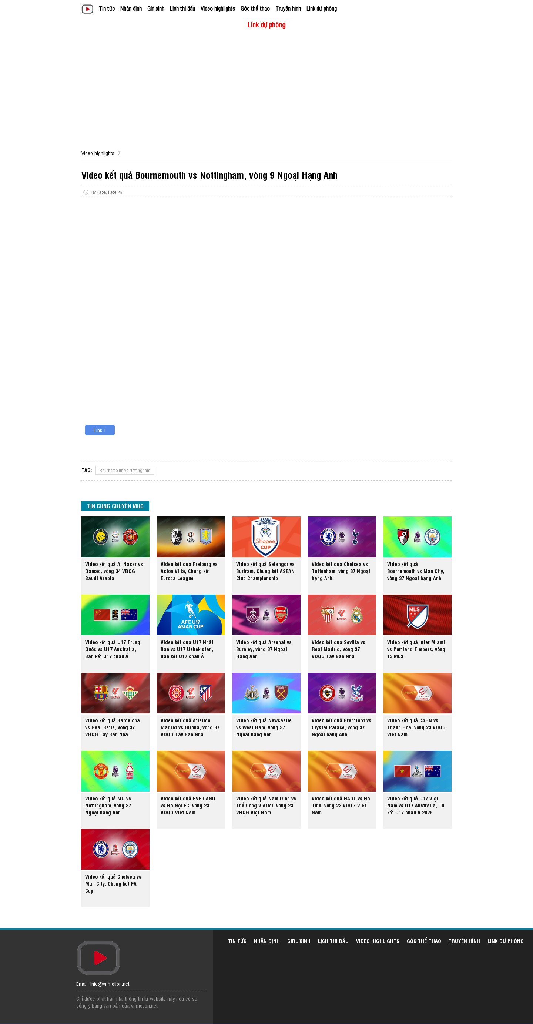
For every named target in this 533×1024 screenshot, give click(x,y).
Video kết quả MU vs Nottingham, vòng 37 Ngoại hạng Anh (108, 805)
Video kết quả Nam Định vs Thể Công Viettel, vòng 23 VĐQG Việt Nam (266, 805)
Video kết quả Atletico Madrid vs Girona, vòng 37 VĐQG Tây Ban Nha (190, 726)
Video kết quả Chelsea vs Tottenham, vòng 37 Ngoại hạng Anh (341, 570)
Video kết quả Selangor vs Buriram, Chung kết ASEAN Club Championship (265, 570)
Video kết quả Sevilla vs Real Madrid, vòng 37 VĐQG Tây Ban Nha (338, 648)
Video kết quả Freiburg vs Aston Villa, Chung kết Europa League (189, 570)
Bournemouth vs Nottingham (125, 470)
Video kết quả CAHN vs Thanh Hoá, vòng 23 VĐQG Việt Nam (416, 726)
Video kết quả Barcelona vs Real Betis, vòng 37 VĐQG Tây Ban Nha (112, 726)
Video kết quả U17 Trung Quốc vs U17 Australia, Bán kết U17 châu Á (112, 648)
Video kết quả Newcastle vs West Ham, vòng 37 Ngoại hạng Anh (264, 726)
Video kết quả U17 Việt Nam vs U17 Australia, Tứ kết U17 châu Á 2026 (415, 805)
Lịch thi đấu (182, 8)
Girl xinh (155, 8)
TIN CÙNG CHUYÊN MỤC (115, 506)
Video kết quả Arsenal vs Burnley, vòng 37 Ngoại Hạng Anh (264, 648)
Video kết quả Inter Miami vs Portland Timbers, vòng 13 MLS (416, 648)
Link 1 (100, 430)
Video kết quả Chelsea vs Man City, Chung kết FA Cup (113, 883)
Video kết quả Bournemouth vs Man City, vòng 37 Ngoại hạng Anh (416, 570)
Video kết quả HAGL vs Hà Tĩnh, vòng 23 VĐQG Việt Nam (341, 805)
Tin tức (107, 8)
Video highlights (218, 8)
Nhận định (131, 8)
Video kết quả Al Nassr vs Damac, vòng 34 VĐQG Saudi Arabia (114, 570)
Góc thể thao (255, 8)
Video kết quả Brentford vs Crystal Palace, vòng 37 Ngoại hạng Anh (341, 726)
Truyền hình (288, 8)
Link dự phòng (321, 8)
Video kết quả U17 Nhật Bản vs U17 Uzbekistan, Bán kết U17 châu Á (187, 648)
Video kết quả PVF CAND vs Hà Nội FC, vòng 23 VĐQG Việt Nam (188, 805)
